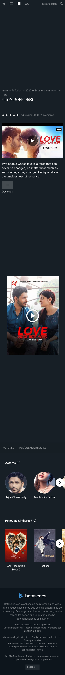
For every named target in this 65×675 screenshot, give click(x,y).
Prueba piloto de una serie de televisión (27, 646)
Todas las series (22, 624)
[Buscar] (61, 4)
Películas (16, 90)
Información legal (10, 637)
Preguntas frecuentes (35, 627)
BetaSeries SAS (15, 643)
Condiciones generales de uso (46, 637)
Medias (29, 643)
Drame (39, 90)
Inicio (5, 90)
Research (52, 643)
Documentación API (13, 627)
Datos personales (32, 640)
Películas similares (32, 447)
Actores (8, 447)
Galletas (25, 637)
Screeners (40, 643)
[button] (16, 487)
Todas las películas (41, 624)
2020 (28, 90)
